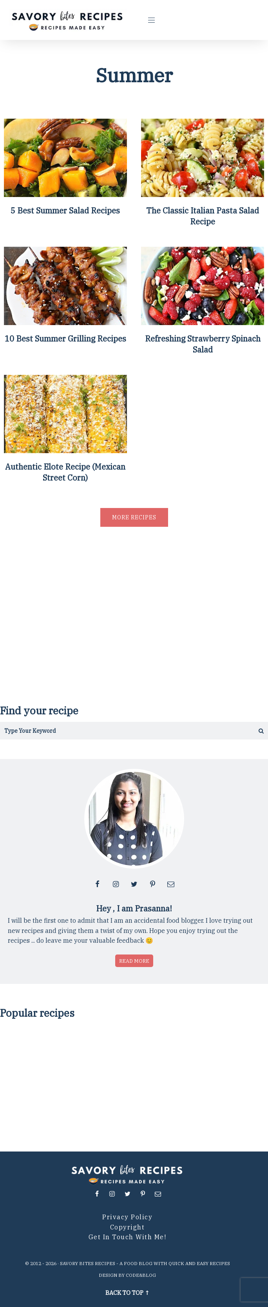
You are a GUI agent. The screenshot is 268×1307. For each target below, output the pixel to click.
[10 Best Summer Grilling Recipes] (65, 322)
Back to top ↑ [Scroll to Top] (127, 1292)
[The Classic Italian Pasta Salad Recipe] (202, 194)
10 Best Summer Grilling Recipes (65, 338)
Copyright (127, 1227)
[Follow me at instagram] (115, 884)
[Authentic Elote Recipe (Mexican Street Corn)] (65, 450)
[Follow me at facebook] (97, 884)
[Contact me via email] (171, 884)
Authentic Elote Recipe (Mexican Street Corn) (65, 472)
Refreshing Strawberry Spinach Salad (203, 344)
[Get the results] (248, 730)
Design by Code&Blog (127, 1275)
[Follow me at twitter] (134, 884)
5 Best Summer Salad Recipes (65, 210)
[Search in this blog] (114, 730)
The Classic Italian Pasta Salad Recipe (202, 216)
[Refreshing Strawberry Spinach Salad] (202, 322)
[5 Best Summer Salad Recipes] (65, 194)
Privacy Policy (127, 1217)
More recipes (134, 517)
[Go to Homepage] (68, 20)
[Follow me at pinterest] (152, 884)
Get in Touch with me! (128, 1237)
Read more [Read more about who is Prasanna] (134, 961)
